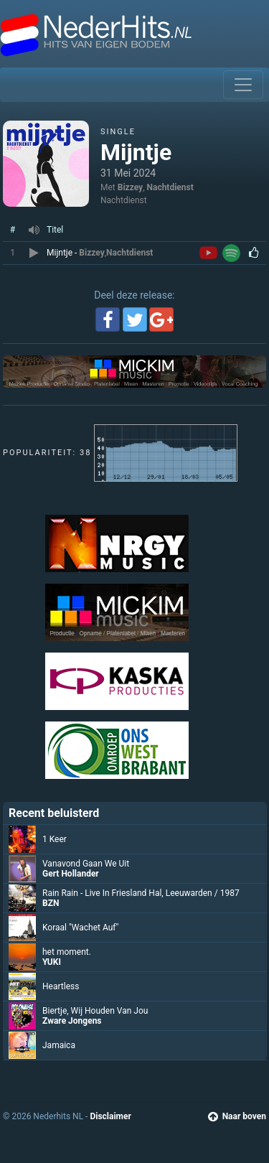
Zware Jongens (72, 1021)
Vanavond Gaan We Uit (85, 864)
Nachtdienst (170, 187)
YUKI (51, 962)
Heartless (60, 986)
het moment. (66, 952)
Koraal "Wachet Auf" (80, 928)
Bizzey (130, 187)
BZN (50, 903)
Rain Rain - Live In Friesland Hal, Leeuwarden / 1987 (141, 893)
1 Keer (54, 839)
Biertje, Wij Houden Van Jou (95, 1011)
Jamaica (58, 1045)
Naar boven (237, 1116)
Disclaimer (110, 1116)
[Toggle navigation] (243, 84)
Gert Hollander (70, 874)
